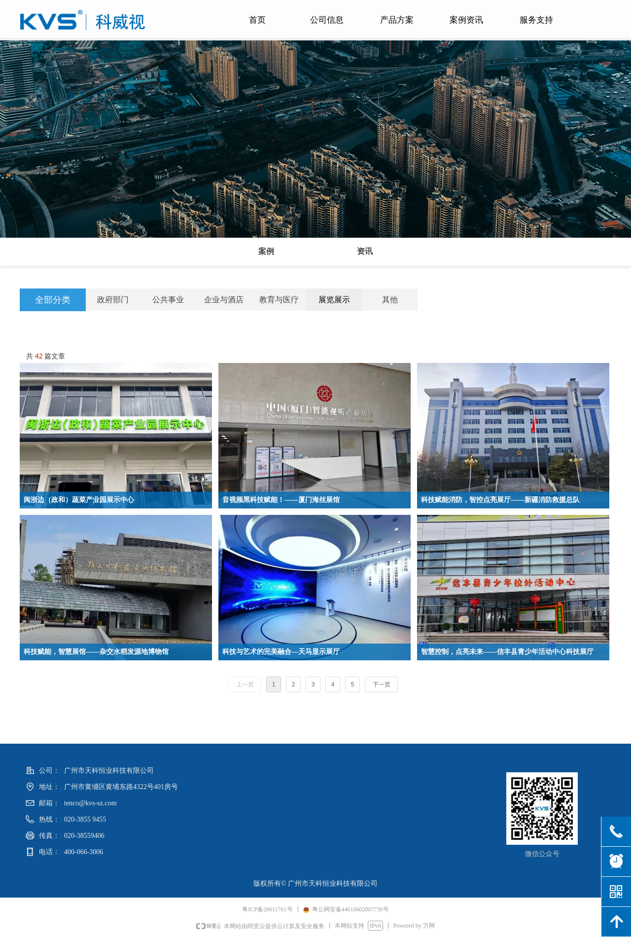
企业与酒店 (224, 299)
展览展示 (334, 299)
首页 (257, 20)
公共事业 (168, 299)
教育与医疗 (279, 299)
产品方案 (397, 20)
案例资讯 (466, 20)
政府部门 (113, 299)
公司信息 (327, 20)
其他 (390, 299)
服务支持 (536, 20)
